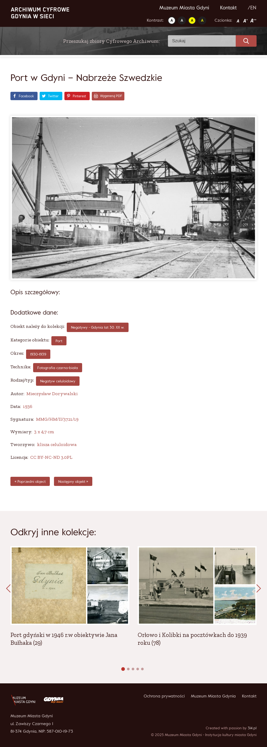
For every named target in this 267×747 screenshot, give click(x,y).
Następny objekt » (73, 481)
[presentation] (8, 588)
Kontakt (228, 7)
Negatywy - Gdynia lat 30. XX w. (97, 327)
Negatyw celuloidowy (57, 381)
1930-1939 (38, 354)
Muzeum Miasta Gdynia (213, 696)
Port (59, 341)
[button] (123, 669)
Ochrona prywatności (164, 696)
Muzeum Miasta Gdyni (184, 7)
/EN (252, 7)
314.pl (252, 728)
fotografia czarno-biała (57, 367)
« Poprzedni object (30, 481)
